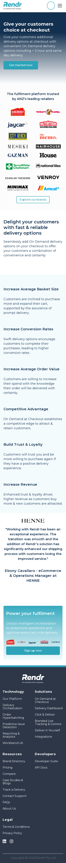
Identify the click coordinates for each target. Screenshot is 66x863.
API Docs (41, 767)
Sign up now (33, 650)
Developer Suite (46, 761)
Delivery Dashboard (49, 708)
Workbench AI (13, 743)
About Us (9, 808)
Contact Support (15, 796)
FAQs (6, 802)
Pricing (7, 767)
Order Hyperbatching (13, 716)
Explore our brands (33, 199)
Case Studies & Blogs (13, 782)
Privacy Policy (12, 833)
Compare (9, 774)
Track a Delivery (14, 789)
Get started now (20, 65)
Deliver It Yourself (47, 730)
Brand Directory (14, 761)
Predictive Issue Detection (14, 726)
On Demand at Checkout (45, 700)
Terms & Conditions (16, 826)
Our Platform (12, 698)
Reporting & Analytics (11, 735)
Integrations (43, 736)
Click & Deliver (45, 714)
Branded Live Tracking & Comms (48, 722)
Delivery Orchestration (12, 707)
